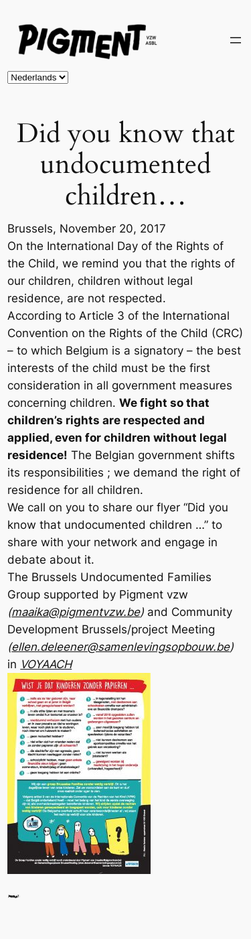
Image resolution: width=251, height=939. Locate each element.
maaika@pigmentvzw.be (75, 612)
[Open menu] (236, 40)
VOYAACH (46, 664)
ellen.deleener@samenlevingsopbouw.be (120, 646)
